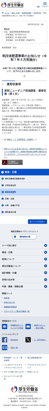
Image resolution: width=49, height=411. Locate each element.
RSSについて (33, 372)
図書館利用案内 (10, 307)
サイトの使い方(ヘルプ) (13, 372)
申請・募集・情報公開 (24, 286)
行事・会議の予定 (12, 205)
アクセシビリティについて (36, 366)
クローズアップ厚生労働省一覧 (17, 311)
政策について (24, 259)
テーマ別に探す (24, 245)
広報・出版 (9, 199)
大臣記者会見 (10, 185)
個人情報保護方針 (34, 358)
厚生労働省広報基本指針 (15, 179)
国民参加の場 (10, 212)
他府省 (6, 298)
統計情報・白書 (24, 272)
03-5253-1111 (25, 401)
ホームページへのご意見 (13, 377)
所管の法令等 (24, 279)
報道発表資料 (10, 192)
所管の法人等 (9, 302)
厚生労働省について (24, 265)
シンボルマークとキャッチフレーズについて (13, 366)
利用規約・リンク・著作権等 (13, 359)
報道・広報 (24, 252)
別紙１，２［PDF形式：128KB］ (20, 139)
